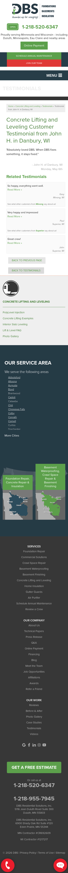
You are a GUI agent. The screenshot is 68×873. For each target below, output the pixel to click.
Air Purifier (34, 598)
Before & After (34, 711)
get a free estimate (34, 767)
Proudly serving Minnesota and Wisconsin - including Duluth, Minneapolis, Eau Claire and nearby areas (34, 36)
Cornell (12, 421)
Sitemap (60, 853)
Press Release (34, 637)
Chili (10, 405)
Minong (39, 204)
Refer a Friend (34, 689)
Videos (34, 734)
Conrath (12, 417)
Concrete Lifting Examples (18, 318)
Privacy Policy (28, 853)
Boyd (11, 389)
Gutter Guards (34, 592)
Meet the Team (34, 666)
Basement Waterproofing (34, 569)
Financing (34, 654)
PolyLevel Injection (13, 312)
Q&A (34, 643)
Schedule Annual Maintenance (34, 56)
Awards (34, 683)
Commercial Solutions (34, 557)
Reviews (34, 705)
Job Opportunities (34, 672)
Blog (34, 660)
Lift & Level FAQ (12, 330)
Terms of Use (46, 853)
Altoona (12, 381)
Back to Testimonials (26, 270)
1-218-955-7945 (34, 798)
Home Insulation (34, 586)
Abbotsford (14, 377)
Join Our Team (34, 63)
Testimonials (34, 728)
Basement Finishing (34, 575)
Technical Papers (34, 631)
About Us (34, 625)
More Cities (12, 435)
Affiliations (34, 677)
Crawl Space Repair (34, 563)
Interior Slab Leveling (15, 324)
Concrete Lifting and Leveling (26, 301)
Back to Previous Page (27, 260)
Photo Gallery (11, 336)
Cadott (11, 397)
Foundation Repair (34, 551)
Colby (11, 413)
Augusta (12, 385)
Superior (40, 230)
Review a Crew (34, 609)
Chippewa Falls (16, 409)
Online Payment (34, 45)
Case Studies (34, 722)
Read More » (14, 190)
